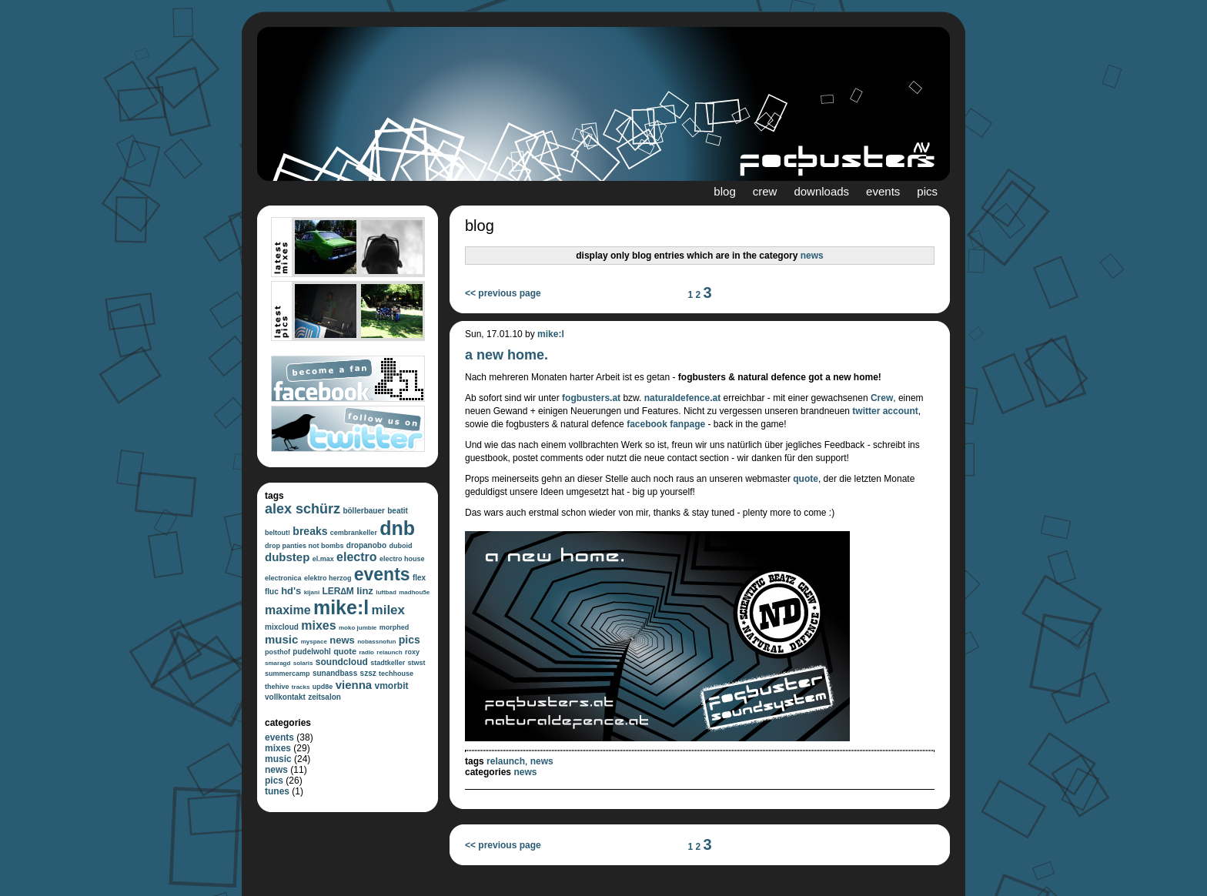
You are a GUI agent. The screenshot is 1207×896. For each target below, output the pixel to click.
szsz (368, 673)
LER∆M (337, 591)
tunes (277, 791)
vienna (354, 684)
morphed (394, 627)
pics (927, 191)
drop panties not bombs (304, 546)
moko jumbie (357, 627)
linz (364, 591)
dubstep (287, 556)
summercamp (287, 673)
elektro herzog (328, 578)
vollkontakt (285, 697)
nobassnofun (376, 641)
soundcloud (342, 662)
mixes (318, 625)
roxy (412, 652)
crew (765, 191)
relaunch (389, 652)
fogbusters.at (591, 398)
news (342, 640)
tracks (301, 687)
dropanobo (366, 545)
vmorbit (392, 685)
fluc (272, 591)
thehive (277, 686)
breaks (310, 531)
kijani (311, 592)
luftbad (386, 592)
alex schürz (302, 509)
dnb (397, 528)
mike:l (341, 607)
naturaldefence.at (682, 398)
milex (388, 610)
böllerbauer (363, 511)
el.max (323, 559)
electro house (402, 559)
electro (356, 556)
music (281, 639)
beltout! (277, 533)
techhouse (396, 673)
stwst (417, 663)
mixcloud (282, 627)
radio (366, 652)
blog (724, 191)
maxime (288, 610)
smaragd (277, 663)
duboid (400, 546)
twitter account (885, 411)
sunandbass (335, 673)
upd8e (323, 686)
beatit (397, 511)
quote (344, 651)
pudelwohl (311, 651)
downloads (821, 191)
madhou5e (414, 592)
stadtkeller (387, 663)
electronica (283, 578)
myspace (314, 641)
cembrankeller (353, 533)
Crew (882, 398)
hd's (291, 591)
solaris (303, 663)
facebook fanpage (666, 424)
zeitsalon (324, 697)
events (883, 191)
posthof (277, 652)
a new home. (506, 355)
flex (419, 577)
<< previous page (503, 293)
